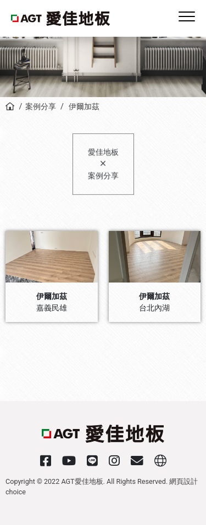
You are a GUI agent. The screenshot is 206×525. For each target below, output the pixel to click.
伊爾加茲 (82, 106)
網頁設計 (183, 481)
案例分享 (40, 106)
